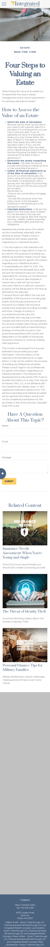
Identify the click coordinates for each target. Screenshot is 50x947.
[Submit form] (9, 481)
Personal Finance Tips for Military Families (23, 667)
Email (5, 441)
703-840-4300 (28, 905)
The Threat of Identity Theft (24, 611)
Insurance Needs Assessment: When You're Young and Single (22, 553)
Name (5, 426)
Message (6, 457)
